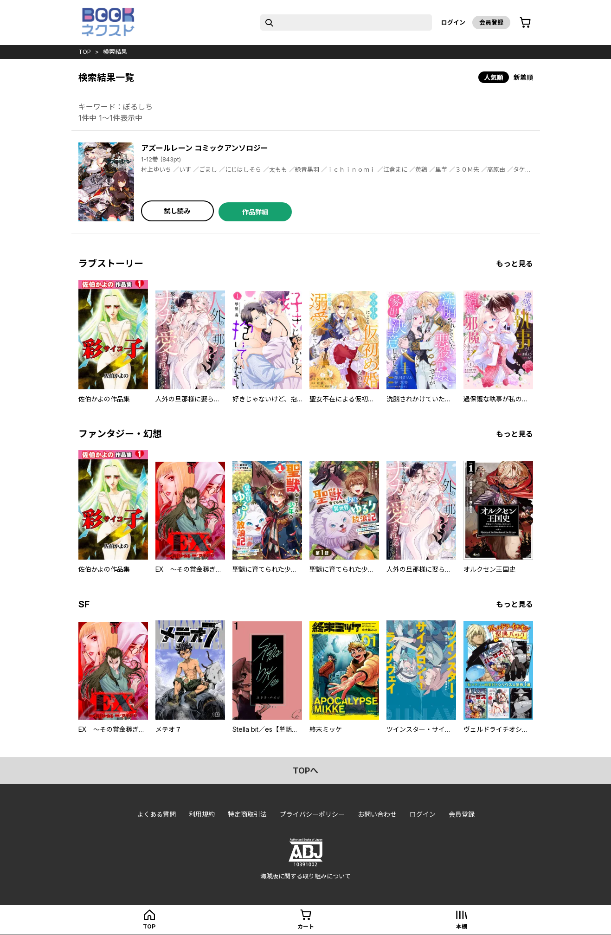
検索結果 (115, 51)
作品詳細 (255, 212)
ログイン (453, 22)
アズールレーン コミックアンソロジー (204, 148)
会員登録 (491, 22)
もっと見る (514, 263)
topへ (305, 770)
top (84, 51)
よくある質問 (156, 814)
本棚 (461, 926)
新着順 (523, 77)
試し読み (177, 211)
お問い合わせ (377, 814)
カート (305, 926)
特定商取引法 (247, 814)
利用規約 (202, 814)
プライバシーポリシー (312, 814)
